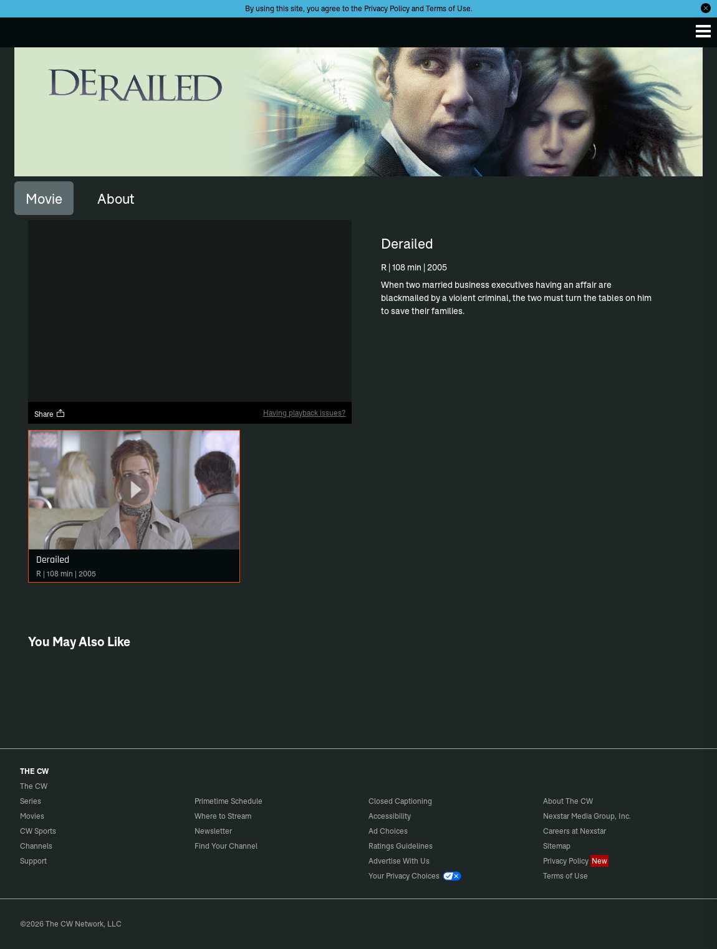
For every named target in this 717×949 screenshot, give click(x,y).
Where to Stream (223, 816)
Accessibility (389, 816)
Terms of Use (448, 8)
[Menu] (703, 31)
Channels (36, 846)
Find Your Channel (226, 846)
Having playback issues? (304, 412)
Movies (32, 816)
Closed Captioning (400, 801)
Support (33, 861)
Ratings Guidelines (400, 846)
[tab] (44, 198)
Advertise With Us (399, 861)
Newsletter (213, 831)
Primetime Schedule (228, 801)
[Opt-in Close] (706, 8)
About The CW (568, 801)
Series (30, 801)
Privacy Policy (387, 8)
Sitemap (556, 846)
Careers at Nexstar (574, 831)
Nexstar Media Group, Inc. (587, 816)
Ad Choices (388, 831)
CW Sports (38, 831)
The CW (21, 29)
